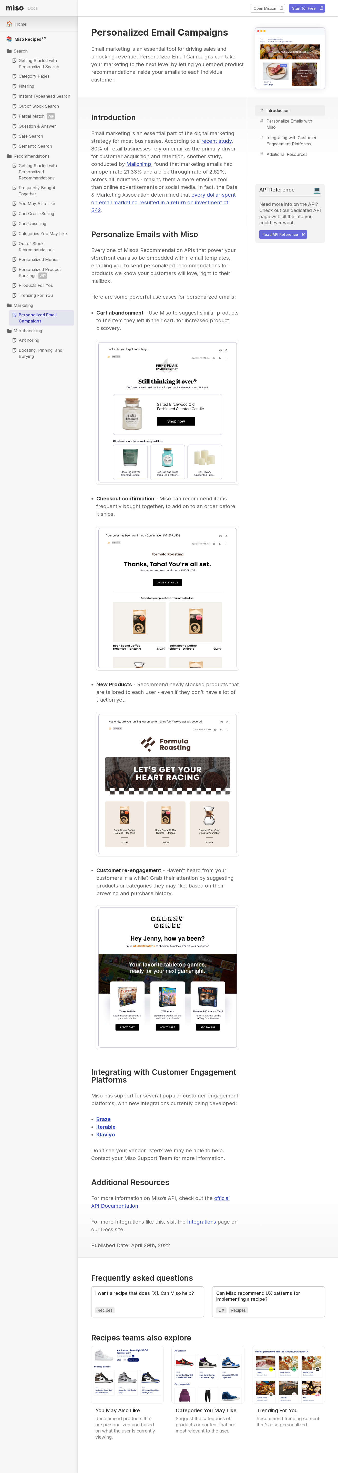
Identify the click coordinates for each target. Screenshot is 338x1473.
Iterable (106, 1127)
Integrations (201, 1222)
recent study (216, 141)
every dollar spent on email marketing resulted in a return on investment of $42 (163, 202)
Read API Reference (284, 234)
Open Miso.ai (269, 8)
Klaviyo (105, 1135)
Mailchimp (138, 164)
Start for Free (308, 8)
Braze (103, 1119)
